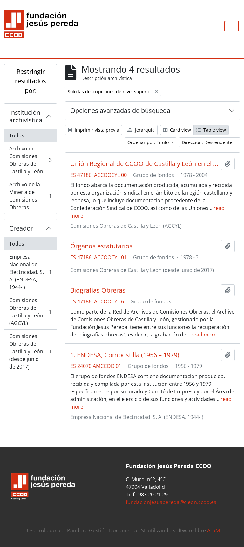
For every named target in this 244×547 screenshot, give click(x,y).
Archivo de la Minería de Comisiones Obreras (30, 196)
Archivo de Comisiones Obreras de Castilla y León (30, 160)
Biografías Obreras (97, 290)
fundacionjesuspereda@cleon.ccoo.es (171, 502)
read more (204, 334)
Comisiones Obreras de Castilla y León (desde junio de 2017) (30, 351)
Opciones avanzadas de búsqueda (120, 110)
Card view (177, 130)
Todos (16, 135)
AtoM (213, 530)
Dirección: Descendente (208, 142)
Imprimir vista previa (93, 130)
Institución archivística (25, 116)
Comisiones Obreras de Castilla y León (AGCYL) (30, 312)
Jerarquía (141, 130)
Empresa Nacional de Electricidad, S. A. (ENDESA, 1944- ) (30, 272)
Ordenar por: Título (148, 142)
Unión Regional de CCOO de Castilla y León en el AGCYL (144, 164)
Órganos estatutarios (101, 246)
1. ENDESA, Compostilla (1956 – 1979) (124, 355)
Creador (21, 228)
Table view (211, 130)
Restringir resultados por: (30, 81)
